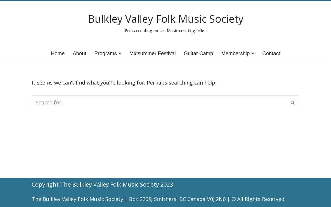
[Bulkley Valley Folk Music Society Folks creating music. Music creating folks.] (166, 23)
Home (58, 53)
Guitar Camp (198, 53)
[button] (119, 53)
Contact (271, 53)
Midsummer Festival (152, 53)
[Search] (159, 102)
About (79, 53)
